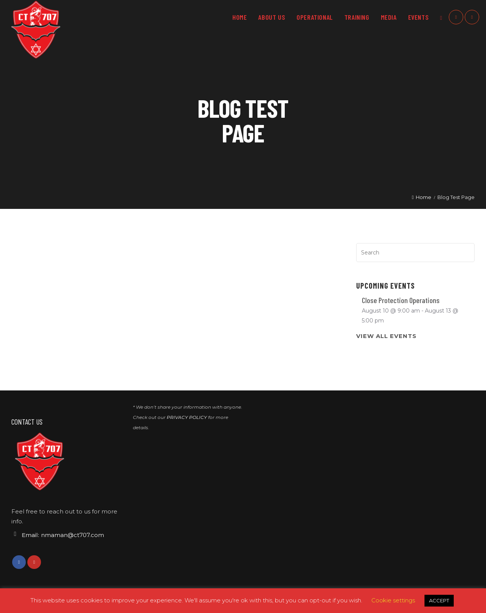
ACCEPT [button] (439, 600)
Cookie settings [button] (393, 600)
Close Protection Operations (401, 300)
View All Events (386, 336)
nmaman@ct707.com (72, 535)
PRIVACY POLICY (187, 417)
